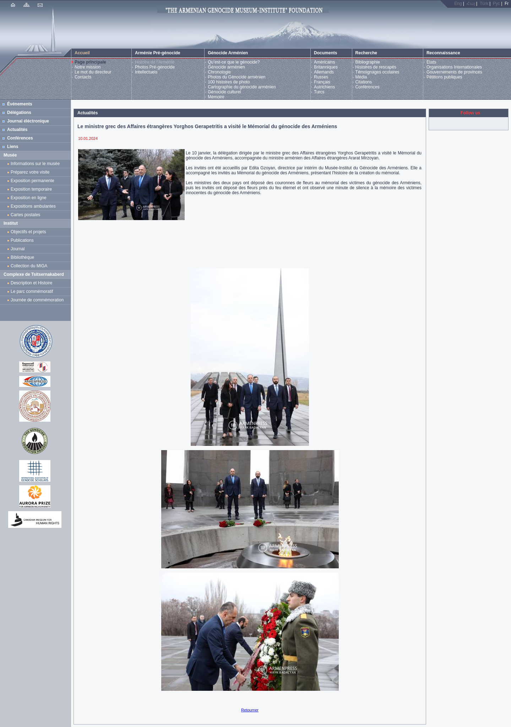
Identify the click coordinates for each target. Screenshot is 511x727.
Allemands (324, 72)
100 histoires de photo (229, 82)
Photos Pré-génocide (155, 67)
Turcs (319, 91)
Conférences (367, 86)
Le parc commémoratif (32, 291)
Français (322, 82)
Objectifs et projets (28, 231)
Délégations (19, 112)
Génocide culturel (224, 91)
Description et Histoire (31, 282)
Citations (363, 82)
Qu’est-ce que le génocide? (234, 62)
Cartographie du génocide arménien (242, 86)
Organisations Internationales (454, 67)
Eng (458, 3)
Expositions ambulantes (34, 206)
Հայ (471, 3)
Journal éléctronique (28, 121)
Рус (496, 3)
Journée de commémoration (37, 299)
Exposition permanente (32, 180)
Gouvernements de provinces (454, 72)
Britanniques (326, 67)
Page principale (90, 62)
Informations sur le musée (35, 163)
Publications (22, 240)
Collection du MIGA (29, 265)
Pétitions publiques (444, 77)
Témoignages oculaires (377, 72)
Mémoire (216, 96)
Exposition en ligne (30, 197)
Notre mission (87, 67)
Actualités (17, 129)
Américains (324, 62)
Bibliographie (367, 62)
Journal (19, 248)
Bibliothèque (22, 257)
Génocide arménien (226, 67)
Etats (431, 62)
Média (361, 77)
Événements (19, 104)
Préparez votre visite (30, 172)
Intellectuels (146, 72)
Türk (484, 3)
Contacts (83, 77)
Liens (12, 146)
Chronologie (219, 72)
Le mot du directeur (93, 72)
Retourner (250, 710)
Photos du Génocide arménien (236, 77)
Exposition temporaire (31, 189)
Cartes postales (27, 214)
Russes (321, 77)
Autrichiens (324, 86)
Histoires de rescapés (375, 67)
